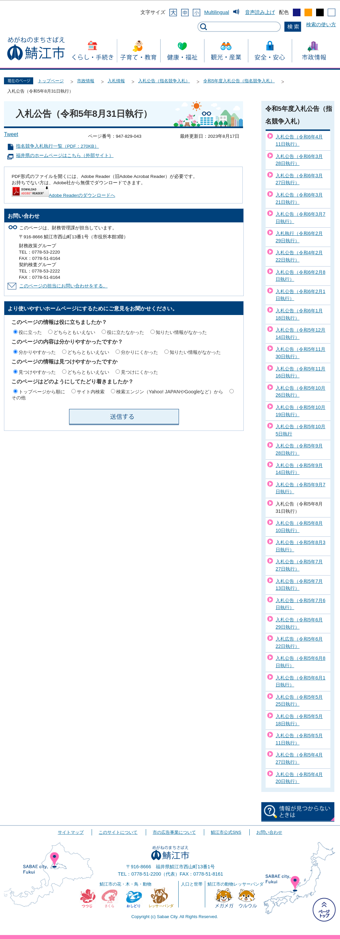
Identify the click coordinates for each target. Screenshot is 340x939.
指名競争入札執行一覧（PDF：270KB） (57, 146)
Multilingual (216, 12)
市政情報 (85, 80)
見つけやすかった (37, 372)
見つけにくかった (139, 372)
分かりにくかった (139, 352)
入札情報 (116, 80)
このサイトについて (118, 832)
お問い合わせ (269, 832)
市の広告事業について (174, 832)
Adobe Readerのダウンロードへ (63, 195)
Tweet (11, 134)
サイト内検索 (91, 391)
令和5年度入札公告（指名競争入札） (239, 80)
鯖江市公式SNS (226, 832)
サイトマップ (71, 832)
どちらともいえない (74, 332)
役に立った (30, 332)
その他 (19, 397)
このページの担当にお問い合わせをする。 (63, 285)
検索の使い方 (321, 24)
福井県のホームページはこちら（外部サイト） (65, 155)
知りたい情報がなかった (181, 332)
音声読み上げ (260, 12)
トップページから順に (42, 391)
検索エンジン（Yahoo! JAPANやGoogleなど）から (169, 391)
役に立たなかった (125, 332)
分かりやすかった (37, 352)
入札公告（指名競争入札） (164, 80)
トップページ (51, 80)
